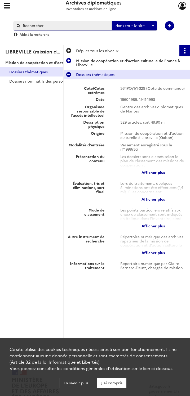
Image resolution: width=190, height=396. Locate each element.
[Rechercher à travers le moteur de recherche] (65, 25)
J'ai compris (111, 382)
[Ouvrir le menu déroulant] (7, 6)
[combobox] (134, 26)
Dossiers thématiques (28, 71)
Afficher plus (153, 172)
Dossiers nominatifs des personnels (40, 81)
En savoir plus (76, 382)
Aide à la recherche (34, 34)
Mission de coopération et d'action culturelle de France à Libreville (58, 62)
